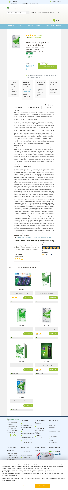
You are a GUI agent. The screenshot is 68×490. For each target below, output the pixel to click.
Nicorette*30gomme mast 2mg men (21, 400)
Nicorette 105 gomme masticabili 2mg (47, 329)
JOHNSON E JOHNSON (34, 49)
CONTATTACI (54, 436)
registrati (59, 1)
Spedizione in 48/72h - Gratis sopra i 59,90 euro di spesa (23, 3)
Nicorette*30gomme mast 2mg (46, 293)
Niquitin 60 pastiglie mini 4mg (21, 293)
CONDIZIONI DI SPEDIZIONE (52, 426)
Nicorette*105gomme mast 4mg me (21, 365)
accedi (53, 1)
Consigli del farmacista (26, 455)
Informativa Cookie (10, 480)
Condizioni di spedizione (34, 37)
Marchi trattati (26, 451)
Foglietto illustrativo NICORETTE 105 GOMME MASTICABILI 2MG (34, 237)
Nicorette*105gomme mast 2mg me (21, 329)
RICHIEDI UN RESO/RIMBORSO (53, 441)
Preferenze (25, 485)
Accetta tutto (42, 485)
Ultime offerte (26, 457)
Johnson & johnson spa (39, 47)
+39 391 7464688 (26, 440)
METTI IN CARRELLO (28, 297)
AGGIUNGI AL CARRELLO (47, 67)
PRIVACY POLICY (55, 434)
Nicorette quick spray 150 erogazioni (46, 365)
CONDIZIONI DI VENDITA (54, 432)
